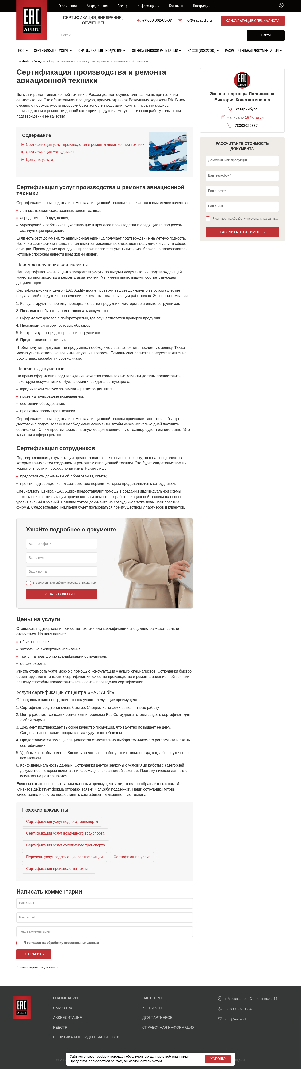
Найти (266, 35)
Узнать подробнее (61, 594)
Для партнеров (157, 1017)
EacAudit (23, 61)
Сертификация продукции (101, 50)
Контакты (176, 5)
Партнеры (152, 998)
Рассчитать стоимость (242, 231)
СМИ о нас (63, 1007)
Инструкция (201, 5)
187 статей (254, 117)
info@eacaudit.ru (199, 21)
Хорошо (218, 1059)
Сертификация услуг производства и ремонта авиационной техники (85, 144)
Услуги (39, 61)
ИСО (23, 50)
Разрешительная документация (253, 50)
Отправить (34, 954)
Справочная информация (168, 1027)
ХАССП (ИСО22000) (203, 50)
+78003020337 (245, 125)
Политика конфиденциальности (86, 1037)
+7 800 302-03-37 (158, 21)
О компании (68, 5)
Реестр (122, 5)
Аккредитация (97, 5)
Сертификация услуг (53, 50)
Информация (148, 5)
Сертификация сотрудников (50, 152)
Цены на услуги (39, 159)
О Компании (65, 998)
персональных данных (81, 582)
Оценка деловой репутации (156, 50)
